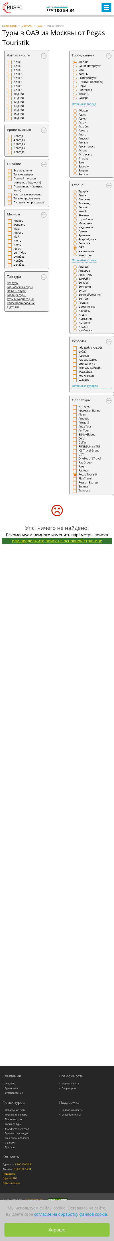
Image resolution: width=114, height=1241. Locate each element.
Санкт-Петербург (89, 66)
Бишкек (84, 174)
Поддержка (9, 1173)
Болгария (85, 286)
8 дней (18, 86)
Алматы (84, 130)
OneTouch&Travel (90, 458)
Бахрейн (84, 278)
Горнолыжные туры (20, 287)
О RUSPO (10, 1083)
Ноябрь (18, 261)
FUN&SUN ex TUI (89, 446)
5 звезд (18, 136)
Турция (83, 191)
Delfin (82, 442)
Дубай (83, 352)
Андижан (84, 138)
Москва (83, 62)
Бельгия (84, 282)
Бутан (82, 290)
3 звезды (19, 144)
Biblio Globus (87, 434)
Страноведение (14, 1092)
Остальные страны (84, 260)
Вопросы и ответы (72, 1110)
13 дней (19, 106)
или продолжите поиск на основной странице (57, 540)
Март (17, 229)
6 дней (18, 78)
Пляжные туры (16, 291)
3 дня (17, 66)
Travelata (84, 490)
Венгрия (84, 298)
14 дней (19, 110)
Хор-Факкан (86, 376)
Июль (17, 245)
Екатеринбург (87, 78)
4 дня (17, 70)
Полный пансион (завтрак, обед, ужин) (27, 180)
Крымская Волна (89, 410)
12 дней (19, 102)
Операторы (81, 400)
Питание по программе (29, 202)
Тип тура (14, 276)
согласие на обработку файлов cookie (70, 1214)
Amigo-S (84, 422)
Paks (81, 466)
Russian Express (89, 482)
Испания (84, 322)
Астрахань (85, 154)
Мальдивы (85, 223)
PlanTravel (85, 478)
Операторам (69, 1088)
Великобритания (90, 294)
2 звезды (19, 148)
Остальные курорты (85, 386)
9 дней (18, 90)
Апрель (18, 233)
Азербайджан (87, 239)
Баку (81, 162)
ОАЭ (81, 247)
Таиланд (84, 203)
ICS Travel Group (89, 450)
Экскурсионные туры (17, 1128)
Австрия (84, 266)
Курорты (79, 341)
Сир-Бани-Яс (87, 364)
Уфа (81, 70)
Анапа (83, 134)
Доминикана (87, 306)
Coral (82, 438)
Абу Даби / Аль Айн (91, 348)
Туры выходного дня (20, 299)
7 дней (18, 82)
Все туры (12, 283)
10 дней (19, 94)
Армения (84, 235)
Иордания (85, 318)
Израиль (84, 310)
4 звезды (19, 140)
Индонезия (86, 227)
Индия (83, 314)
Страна (77, 185)
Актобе (83, 126)
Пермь (83, 86)
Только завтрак (24, 174)
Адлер (82, 118)
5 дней (18, 74)
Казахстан (85, 255)
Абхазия (84, 215)
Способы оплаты (71, 1114)
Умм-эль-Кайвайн (90, 368)
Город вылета (83, 55)
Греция (83, 302)
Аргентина (85, 274)
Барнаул (84, 166)
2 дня (17, 62)
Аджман (84, 356)
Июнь (17, 241)
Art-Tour (84, 430)
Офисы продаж (11, 1183)
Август (18, 249)
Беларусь (85, 243)
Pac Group (85, 462)
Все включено (23, 170)
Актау (82, 122)
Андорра (84, 270)
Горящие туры (16, 295)
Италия (83, 326)
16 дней (19, 118)
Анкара (83, 142)
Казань (83, 74)
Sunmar (83, 486)
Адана (82, 114)
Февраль (19, 225)
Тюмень (84, 94)
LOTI (81, 454)
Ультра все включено (27, 194)
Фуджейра (85, 372)
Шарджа (84, 380)
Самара (83, 98)
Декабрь (19, 264)
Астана (83, 150)
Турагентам (11, 1088)
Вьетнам (84, 199)
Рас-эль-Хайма (88, 360)
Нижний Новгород (91, 82)
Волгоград (85, 90)
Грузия (83, 231)
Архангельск (87, 146)
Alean (82, 414)
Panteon (84, 470)
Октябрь (19, 257)
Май (16, 237)
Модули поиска (70, 1083)
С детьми (10, 1142)
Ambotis (84, 418)
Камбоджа (85, 330)
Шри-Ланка (86, 219)
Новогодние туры (15, 1110)
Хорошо (57, 1230)
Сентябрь (20, 253)
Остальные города (84, 104)
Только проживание (27, 198)
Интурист (85, 406)
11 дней (19, 98)
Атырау (83, 158)
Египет (83, 195)
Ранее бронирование (21, 303)
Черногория (86, 251)
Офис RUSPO (10, 1178)
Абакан (83, 110)
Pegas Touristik (88, 474)
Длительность (18, 55)
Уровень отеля (19, 129)
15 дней (19, 114)
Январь (18, 221)
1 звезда (19, 152)
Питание (14, 163)
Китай (82, 211)
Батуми (83, 170)
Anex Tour (85, 426)
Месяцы (13, 214)
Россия (83, 207)
